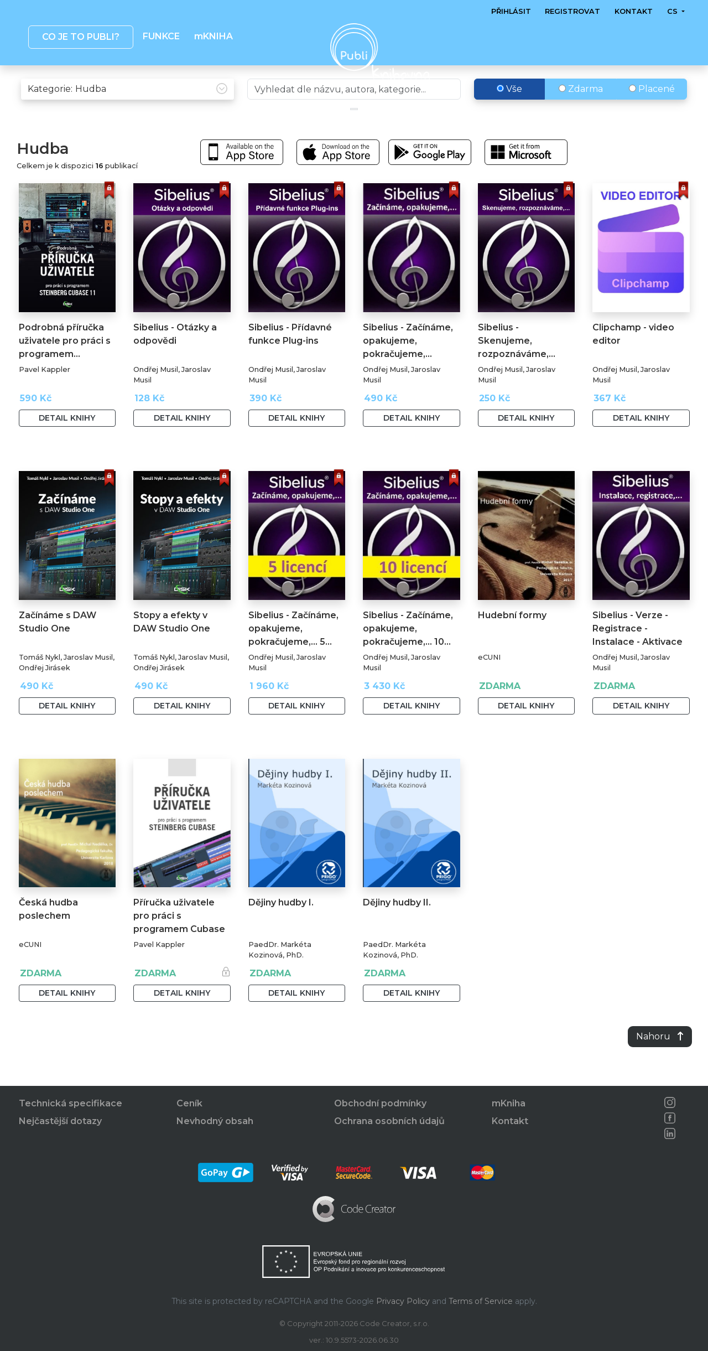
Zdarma (581, 112)
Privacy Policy (403, 1301)
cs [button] (673, 11)
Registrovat (572, 11)
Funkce (161, 36)
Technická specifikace (70, 1103)
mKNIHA (213, 36)
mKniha (508, 1103)
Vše (509, 112)
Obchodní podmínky (380, 1103)
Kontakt (634, 11)
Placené (652, 112)
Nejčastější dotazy (60, 1121)
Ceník (189, 1103)
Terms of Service (481, 1301)
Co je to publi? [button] (80, 37)
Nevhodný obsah (214, 1121)
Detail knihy (67, 441)
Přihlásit (511, 11)
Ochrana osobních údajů (389, 1121)
